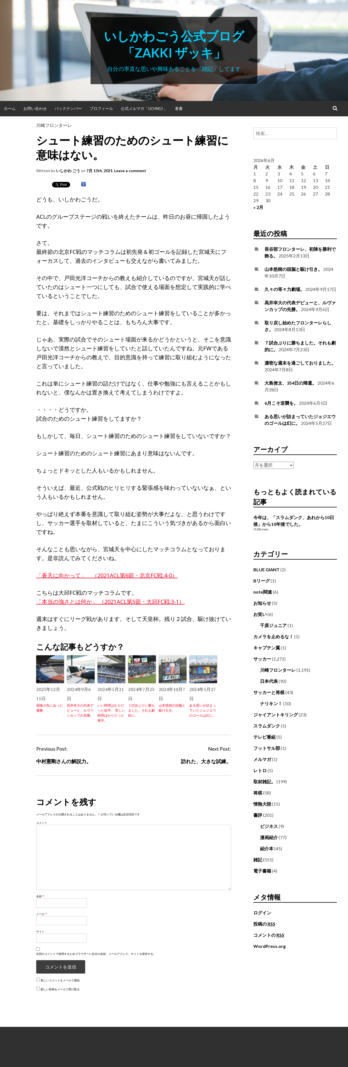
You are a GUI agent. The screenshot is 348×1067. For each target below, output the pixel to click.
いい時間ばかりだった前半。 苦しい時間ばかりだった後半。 (111, 712)
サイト (40, 931)
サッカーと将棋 (269, 692)
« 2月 (258, 207)
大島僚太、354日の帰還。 (290, 383)
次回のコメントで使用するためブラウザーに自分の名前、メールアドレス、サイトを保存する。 (96, 954)
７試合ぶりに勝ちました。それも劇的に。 (141, 710)
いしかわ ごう (68, 170)
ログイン (262, 912)
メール (41, 914)
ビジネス (269, 826)
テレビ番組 (264, 737)
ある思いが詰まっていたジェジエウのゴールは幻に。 (202, 710)
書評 (257, 815)
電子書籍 (262, 870)
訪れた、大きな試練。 (206, 761)
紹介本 (266, 848)
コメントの (268, 935)
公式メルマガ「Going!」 (144, 108)
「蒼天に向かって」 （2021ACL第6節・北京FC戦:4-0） (107, 575)
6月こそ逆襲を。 (281, 403)
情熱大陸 (262, 803)
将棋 (257, 792)
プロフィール (101, 108)
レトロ (260, 770)
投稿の (264, 924)
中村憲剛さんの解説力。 (63, 761)
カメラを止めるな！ (273, 636)
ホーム (10, 108)
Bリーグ (261, 580)
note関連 (262, 591)
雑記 (257, 859)
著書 (179, 108)
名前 (40, 896)
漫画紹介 (269, 837)
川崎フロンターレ (54, 125)
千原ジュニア (273, 625)
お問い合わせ (35, 108)
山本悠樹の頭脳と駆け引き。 (172, 707)
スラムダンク (266, 725)
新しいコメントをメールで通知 (60, 980)
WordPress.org (269, 946)
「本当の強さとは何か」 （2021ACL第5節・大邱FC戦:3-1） (110, 601)
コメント (41, 823)
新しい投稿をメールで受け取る (60, 989)
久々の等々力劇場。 (284, 289)
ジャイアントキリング (275, 714)
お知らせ (262, 603)
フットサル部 (266, 748)
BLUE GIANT (266, 569)
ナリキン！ (271, 703)
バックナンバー (68, 108)
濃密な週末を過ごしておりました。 (300, 362)
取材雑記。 (264, 781)
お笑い (260, 614)
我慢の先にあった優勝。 (49, 707)
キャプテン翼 (266, 647)
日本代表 (269, 681)
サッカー (262, 658)
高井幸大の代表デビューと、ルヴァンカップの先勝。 (80, 710)
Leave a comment (130, 170)
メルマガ (262, 759)
